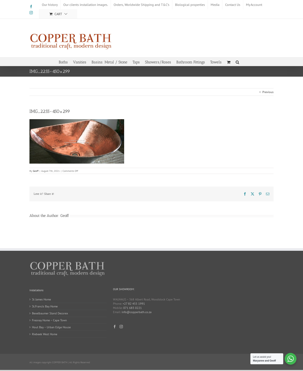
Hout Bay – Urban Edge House (51, 327)
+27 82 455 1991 (134, 304)
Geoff (36, 170)
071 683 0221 (132, 308)
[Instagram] (121, 326)
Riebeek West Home (44, 334)
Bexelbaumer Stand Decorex (50, 313)
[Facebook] (114, 326)
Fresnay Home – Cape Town (49, 320)
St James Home (41, 299)
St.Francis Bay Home (45, 306)
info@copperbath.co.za (137, 312)
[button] (237, 61)
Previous (268, 92)
